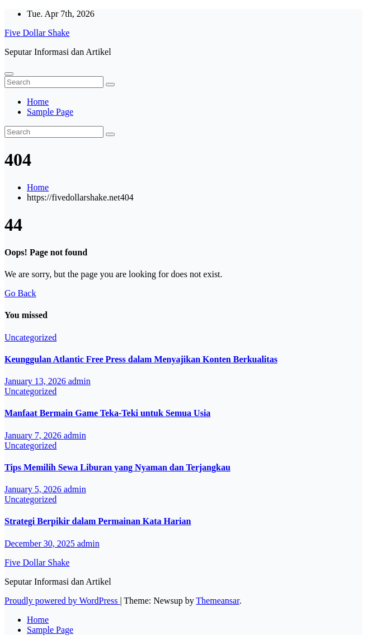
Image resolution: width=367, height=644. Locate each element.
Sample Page (50, 111)
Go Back (20, 293)
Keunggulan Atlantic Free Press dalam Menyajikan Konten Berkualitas (140, 359)
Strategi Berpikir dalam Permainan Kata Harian (97, 521)
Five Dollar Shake (36, 33)
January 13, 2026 (36, 381)
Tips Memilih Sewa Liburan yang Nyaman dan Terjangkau (117, 467)
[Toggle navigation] (8, 74)
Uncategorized (30, 337)
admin (79, 381)
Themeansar (217, 600)
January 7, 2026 (34, 435)
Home (38, 101)
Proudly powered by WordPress (62, 600)
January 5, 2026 (34, 489)
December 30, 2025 (40, 543)
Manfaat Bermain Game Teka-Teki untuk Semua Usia (107, 413)
